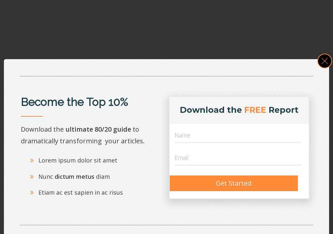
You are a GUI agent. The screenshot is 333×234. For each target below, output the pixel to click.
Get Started (233, 183)
